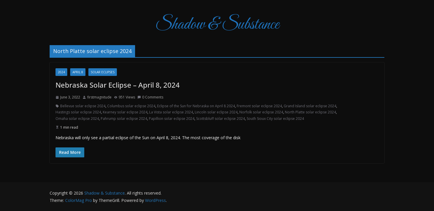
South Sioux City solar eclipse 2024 (275, 118)
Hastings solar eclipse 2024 (78, 112)
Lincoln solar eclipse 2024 (216, 112)
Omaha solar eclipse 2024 (77, 118)
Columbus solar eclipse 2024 (131, 105)
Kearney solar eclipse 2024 (125, 112)
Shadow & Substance (217, 25)
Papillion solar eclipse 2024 (171, 118)
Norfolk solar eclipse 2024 (261, 112)
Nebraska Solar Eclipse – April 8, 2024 (117, 85)
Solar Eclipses (103, 72)
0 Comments (150, 97)
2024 (61, 72)
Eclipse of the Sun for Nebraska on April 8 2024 (196, 105)
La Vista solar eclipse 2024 (171, 112)
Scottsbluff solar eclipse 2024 (220, 118)
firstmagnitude (99, 97)
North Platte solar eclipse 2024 (310, 112)
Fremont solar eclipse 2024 (259, 105)
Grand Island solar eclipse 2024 (310, 105)
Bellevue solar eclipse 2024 (82, 105)
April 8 (78, 72)
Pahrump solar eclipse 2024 (124, 118)
